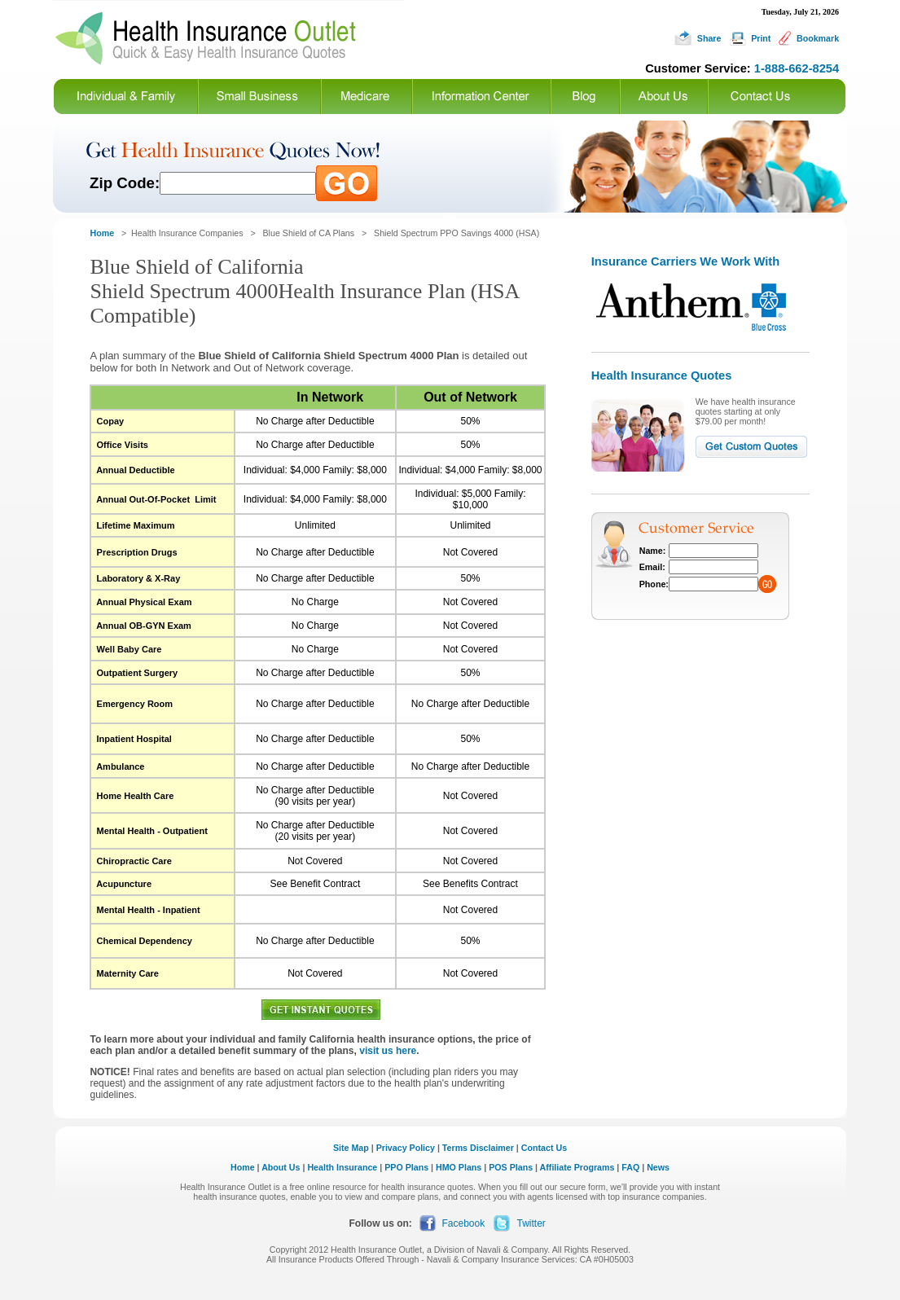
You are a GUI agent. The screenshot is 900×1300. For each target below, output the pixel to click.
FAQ (630, 1167)
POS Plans (511, 1167)
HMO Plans (458, 1167)
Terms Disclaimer (478, 1148)
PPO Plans (406, 1167)
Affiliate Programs (577, 1167)
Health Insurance (342, 1167)
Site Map (351, 1148)
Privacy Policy (405, 1148)
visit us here (387, 1050)
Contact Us (544, 1148)
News (658, 1167)
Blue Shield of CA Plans (309, 233)
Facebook (463, 1223)
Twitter (531, 1223)
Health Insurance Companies (188, 233)
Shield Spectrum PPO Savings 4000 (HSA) (456, 233)
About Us (280, 1167)
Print (760, 38)
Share (709, 38)
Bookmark (818, 38)
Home (242, 1167)
